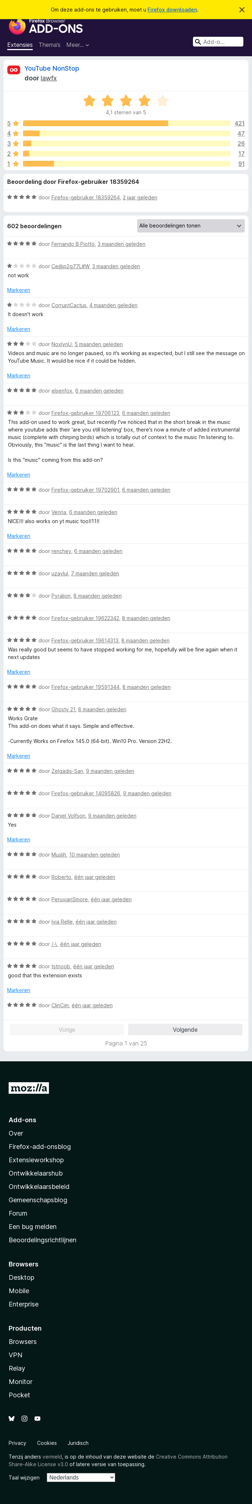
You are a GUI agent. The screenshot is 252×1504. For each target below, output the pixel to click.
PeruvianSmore (69, 899)
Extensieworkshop (36, 1160)
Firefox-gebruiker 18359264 (85, 197)
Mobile (19, 1291)
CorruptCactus (68, 305)
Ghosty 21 (63, 709)
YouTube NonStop (51, 68)
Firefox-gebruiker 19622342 (85, 618)
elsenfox (61, 391)
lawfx (49, 78)
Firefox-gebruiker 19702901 (85, 490)
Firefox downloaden (172, 9)
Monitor (20, 1381)
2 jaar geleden (140, 197)
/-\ (54, 944)
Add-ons (22, 1120)
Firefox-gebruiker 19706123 (85, 413)
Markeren (18, 290)
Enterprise (24, 1304)
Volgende (185, 1029)
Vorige (67, 1029)
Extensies (20, 44)
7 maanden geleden (95, 573)
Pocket (19, 1395)
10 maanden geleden (94, 854)
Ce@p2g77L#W (70, 266)
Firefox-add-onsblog (40, 1146)
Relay (17, 1368)
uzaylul (59, 573)
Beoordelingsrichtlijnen (42, 1240)
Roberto (61, 877)
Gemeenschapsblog (38, 1200)
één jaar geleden (94, 877)
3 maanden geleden (121, 244)
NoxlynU (61, 344)
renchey (61, 551)
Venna (58, 512)
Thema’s (49, 44)
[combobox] (218, 42)
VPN (15, 1355)
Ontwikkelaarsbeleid (39, 1186)
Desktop (21, 1277)
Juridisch (78, 1443)
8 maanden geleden (97, 596)
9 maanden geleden (110, 771)
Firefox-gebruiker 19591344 (85, 687)
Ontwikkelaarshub (36, 1173)
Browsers (23, 1341)
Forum (18, 1213)
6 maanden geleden (99, 391)
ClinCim (60, 1005)
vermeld (52, 1457)
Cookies (47, 1443)
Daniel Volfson (68, 816)
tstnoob (60, 966)
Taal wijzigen (24, 1477)
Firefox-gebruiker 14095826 (85, 793)
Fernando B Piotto (73, 244)
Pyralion (61, 596)
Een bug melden (33, 1226)
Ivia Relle (62, 922)
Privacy (17, 1443)
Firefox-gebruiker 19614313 (84, 640)
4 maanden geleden (113, 305)
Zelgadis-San (67, 771)
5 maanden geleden (99, 344)
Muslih (58, 854)
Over (16, 1133)
